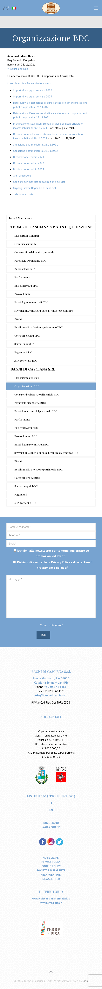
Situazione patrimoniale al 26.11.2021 (35, 144)
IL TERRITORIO (51, 892)
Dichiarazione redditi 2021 (28, 157)
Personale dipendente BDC (30, 402)
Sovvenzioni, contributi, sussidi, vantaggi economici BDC (46, 452)
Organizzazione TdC (26, 244)
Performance (22, 277)
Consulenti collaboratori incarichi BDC (36, 394)
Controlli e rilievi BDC (27, 477)
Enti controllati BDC (26, 427)
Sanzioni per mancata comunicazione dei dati (39, 181)
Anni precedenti (22, 175)
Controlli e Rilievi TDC (27, 335)
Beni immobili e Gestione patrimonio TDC (38, 327)
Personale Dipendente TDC (30, 260)
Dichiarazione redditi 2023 (28, 169)
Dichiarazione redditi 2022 (28, 163)
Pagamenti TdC (23, 352)
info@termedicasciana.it (51, 695)
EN (51, 810)
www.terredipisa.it (51, 903)
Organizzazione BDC (26, 386)
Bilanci (18, 318)
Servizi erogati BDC (25, 486)
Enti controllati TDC (26, 285)
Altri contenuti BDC (25, 502)
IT (51, 803)
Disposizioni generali (26, 377)
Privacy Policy (60, 562)
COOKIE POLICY (51, 866)
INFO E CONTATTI (51, 717)
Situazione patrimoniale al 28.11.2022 (35, 150)
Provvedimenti (22, 293)
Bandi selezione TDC (26, 269)
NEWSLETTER (51, 879)
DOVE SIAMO (51, 823)
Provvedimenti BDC (25, 436)
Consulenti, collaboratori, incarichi (34, 252)
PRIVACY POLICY (51, 862)
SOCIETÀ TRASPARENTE (51, 870)
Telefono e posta (23, 194)
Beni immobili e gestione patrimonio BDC (38, 469)
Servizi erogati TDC (25, 343)
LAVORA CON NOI (51, 827)
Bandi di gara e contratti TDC (31, 302)
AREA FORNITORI (51, 875)
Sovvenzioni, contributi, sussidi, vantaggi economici (43, 310)
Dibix (85, 981)
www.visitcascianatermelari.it (51, 898)
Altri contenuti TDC (25, 360)
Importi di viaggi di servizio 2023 (32, 96)
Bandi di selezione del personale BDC (35, 411)
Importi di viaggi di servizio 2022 (32, 90)
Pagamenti (20, 494)
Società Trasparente (20, 218)
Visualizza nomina (17, 69)
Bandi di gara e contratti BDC (31, 444)
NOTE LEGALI (51, 858)
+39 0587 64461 (55, 687)
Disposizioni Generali (26, 235)
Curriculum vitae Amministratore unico (29, 83)
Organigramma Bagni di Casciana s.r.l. (35, 188)
